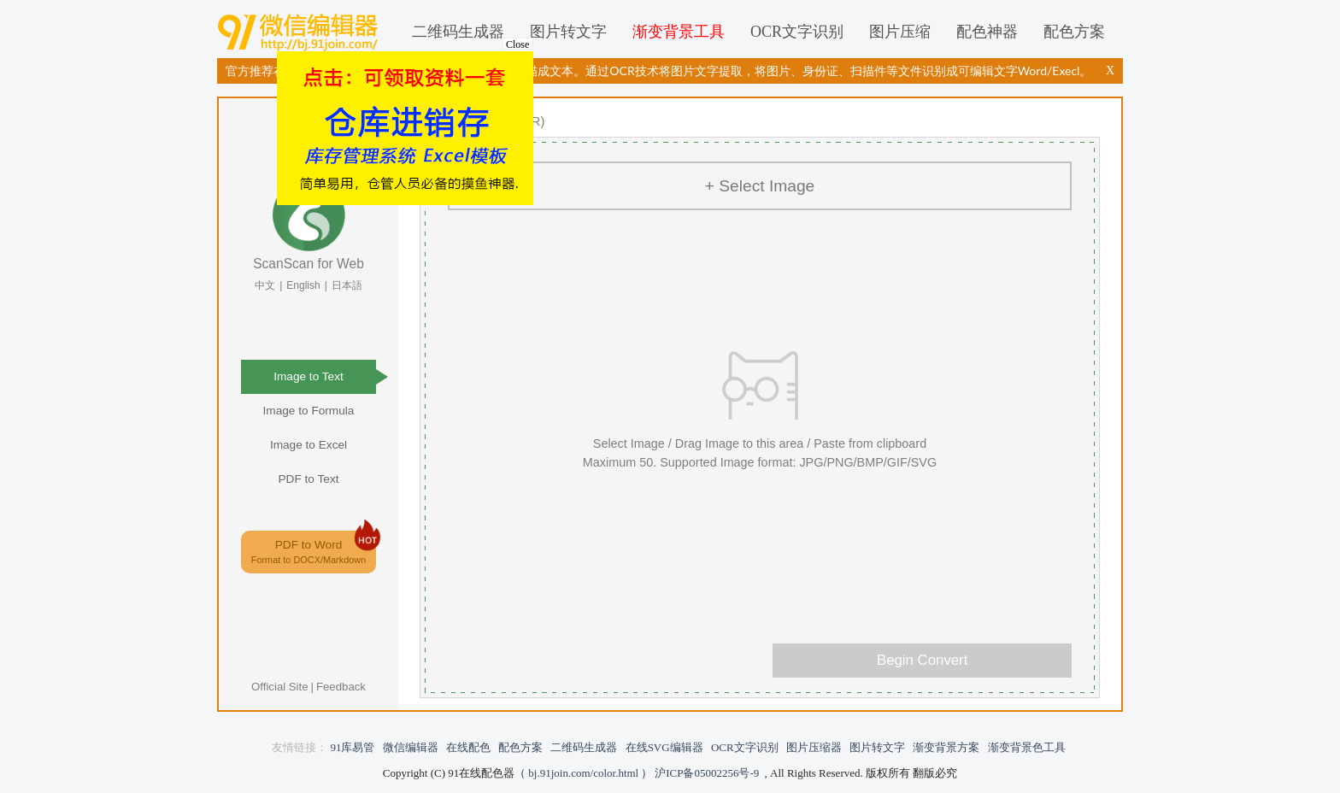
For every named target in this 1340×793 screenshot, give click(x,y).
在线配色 (468, 747)
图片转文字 (568, 31)
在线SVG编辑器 (664, 747)
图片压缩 (900, 31)
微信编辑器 (301, 31)
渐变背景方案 (946, 747)
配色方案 (1074, 31)
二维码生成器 (458, 31)
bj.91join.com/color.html (583, 773)
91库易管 (352, 747)
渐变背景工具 (678, 31)
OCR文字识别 (796, 31)
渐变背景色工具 (1027, 747)
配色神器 (987, 31)
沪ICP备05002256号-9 (707, 773)
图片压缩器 (814, 747)
